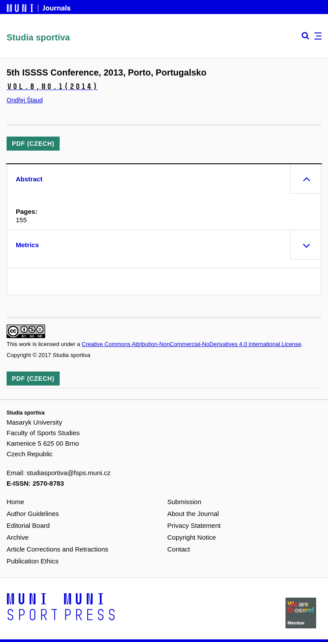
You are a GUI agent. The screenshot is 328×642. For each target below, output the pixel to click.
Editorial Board (28, 525)
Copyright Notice (192, 537)
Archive (18, 537)
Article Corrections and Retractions (57, 549)
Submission (185, 501)
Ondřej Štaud (25, 100)
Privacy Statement (194, 525)
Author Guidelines (33, 513)
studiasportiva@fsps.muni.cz (69, 472)
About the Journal (193, 513)
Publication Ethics (32, 561)
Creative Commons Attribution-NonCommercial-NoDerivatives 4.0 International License (191, 344)
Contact (179, 549)
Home (15, 501)
